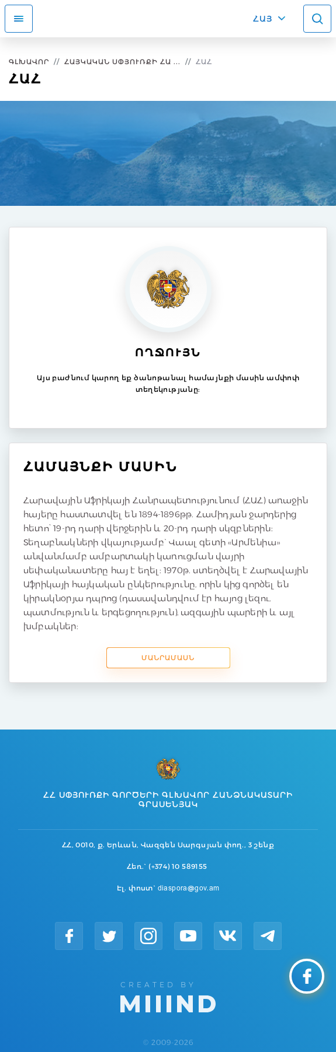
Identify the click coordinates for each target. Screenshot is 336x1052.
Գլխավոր (29, 61)
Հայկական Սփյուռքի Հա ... (122, 61)
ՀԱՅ (262, 18)
